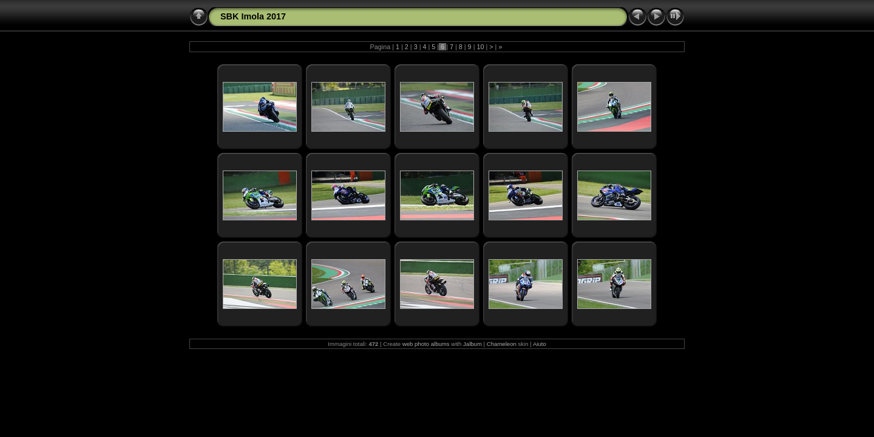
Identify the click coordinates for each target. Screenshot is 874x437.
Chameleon (502, 343)
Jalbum (472, 343)
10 (480, 46)
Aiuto (539, 343)
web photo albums (426, 343)
